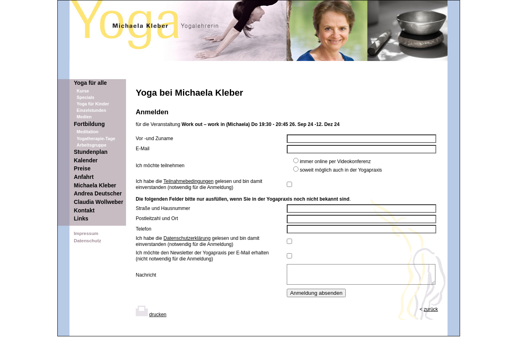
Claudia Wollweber (98, 202)
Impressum (86, 233)
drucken (157, 318)
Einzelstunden (91, 110)
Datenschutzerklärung (187, 238)
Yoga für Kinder (93, 103)
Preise (82, 169)
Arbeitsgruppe (92, 145)
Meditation (88, 131)
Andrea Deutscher (98, 194)
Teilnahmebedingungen (189, 181)
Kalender (86, 160)
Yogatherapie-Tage (96, 138)
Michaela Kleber (95, 186)
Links (81, 219)
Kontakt (84, 211)
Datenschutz (87, 240)
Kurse (83, 90)
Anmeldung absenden (316, 297)
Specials (86, 97)
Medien (84, 116)
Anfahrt (84, 177)
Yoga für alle (90, 83)
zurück (431, 313)
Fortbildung (89, 124)
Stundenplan (91, 152)
